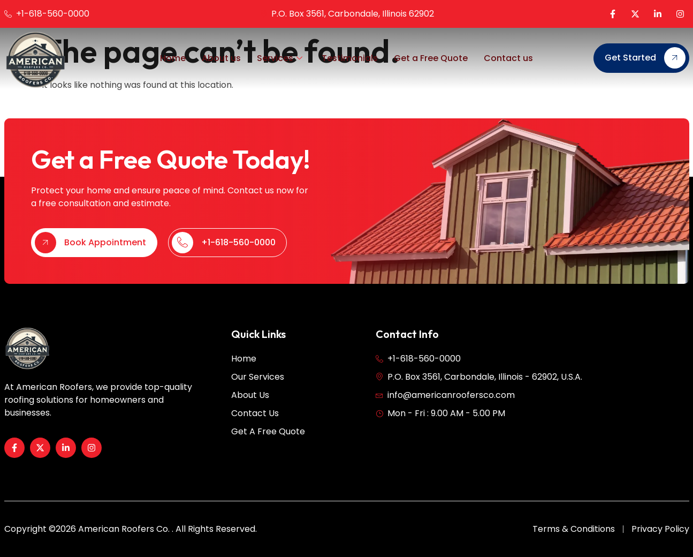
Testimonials (350, 58)
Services (279, 58)
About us (221, 58)
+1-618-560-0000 (224, 260)
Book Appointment (90, 260)
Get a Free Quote (431, 58)
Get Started (645, 58)
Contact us (508, 58)
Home (173, 58)
